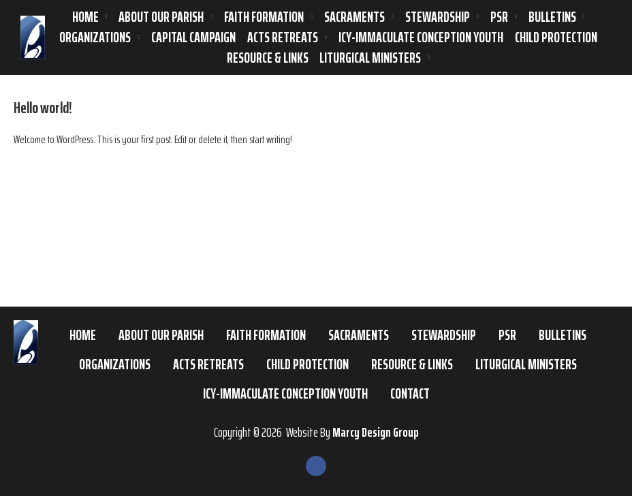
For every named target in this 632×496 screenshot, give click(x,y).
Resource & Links (268, 58)
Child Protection (556, 37)
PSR (499, 17)
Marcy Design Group (375, 432)
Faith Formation (264, 17)
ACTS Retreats (282, 37)
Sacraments (354, 17)
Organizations (95, 37)
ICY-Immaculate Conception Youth (420, 37)
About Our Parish (161, 17)
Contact (410, 393)
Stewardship (437, 17)
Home (85, 17)
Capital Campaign (193, 37)
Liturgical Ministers (370, 58)
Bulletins (552, 17)
